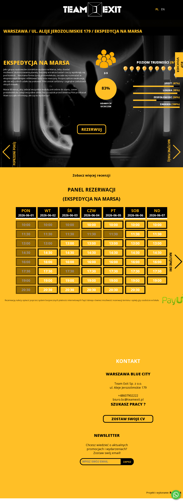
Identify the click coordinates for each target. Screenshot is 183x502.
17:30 (25, 271)
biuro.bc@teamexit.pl (128, 399)
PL (157, 9)
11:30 (25, 234)
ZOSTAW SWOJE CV (128, 419)
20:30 (25, 289)
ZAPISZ (127, 461)
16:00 (25, 262)
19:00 (25, 280)
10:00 (25, 224)
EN (163, 9)
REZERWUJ (91, 129)
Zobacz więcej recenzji (91, 175)
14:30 (25, 252)
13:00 (25, 243)
